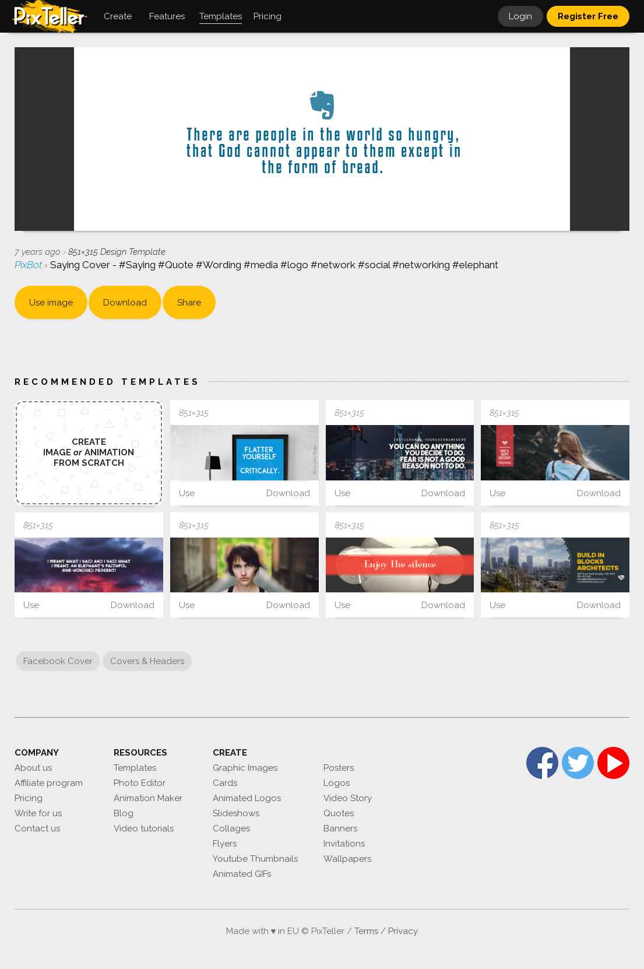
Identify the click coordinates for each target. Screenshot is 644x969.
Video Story (347, 798)
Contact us (37, 828)
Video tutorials (144, 828)
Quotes (338, 813)
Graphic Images (245, 768)
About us (33, 768)
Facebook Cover (58, 661)
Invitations (344, 843)
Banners (340, 828)
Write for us (38, 813)
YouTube (613, 763)
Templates (135, 768)
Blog (123, 813)
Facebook (542, 763)
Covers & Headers (147, 661)
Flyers (225, 843)
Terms (366, 931)
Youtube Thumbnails (255, 859)
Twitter (578, 763)
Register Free (588, 16)
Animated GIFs (242, 874)
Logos (336, 783)
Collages (231, 828)
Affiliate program (49, 783)
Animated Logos (247, 798)
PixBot (29, 265)
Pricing (29, 798)
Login (520, 16)
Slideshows (236, 813)
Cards (225, 783)
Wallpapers (347, 859)
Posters (338, 768)
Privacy (403, 931)
